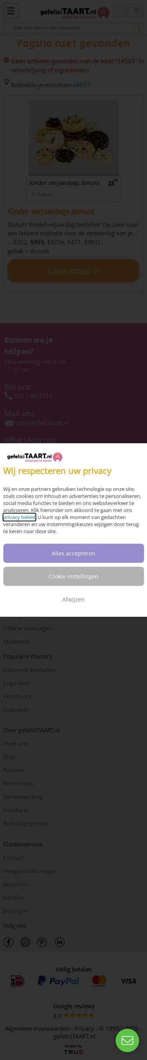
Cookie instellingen (73, 576)
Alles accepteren (73, 553)
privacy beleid (19, 517)
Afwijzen (73, 599)
